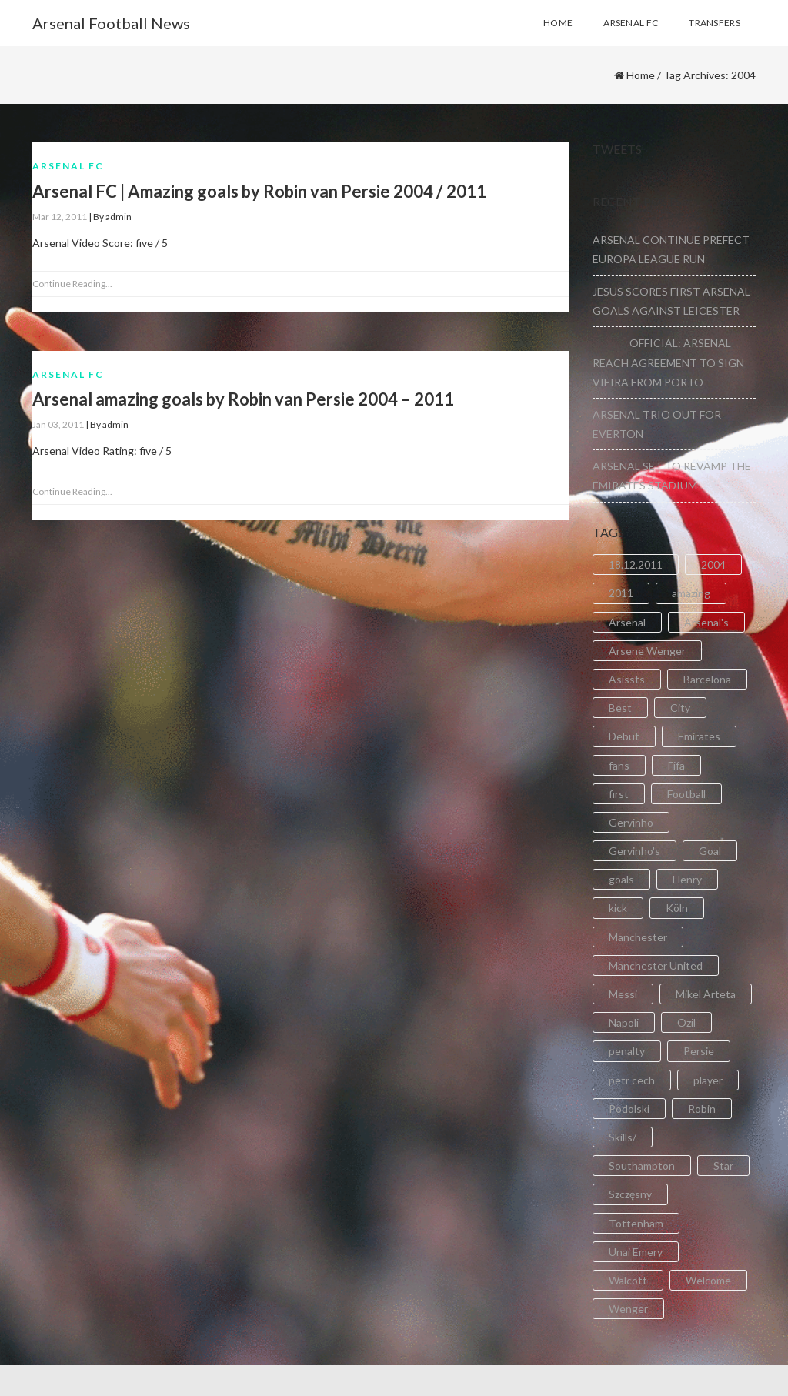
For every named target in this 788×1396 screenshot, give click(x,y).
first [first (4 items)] (619, 793)
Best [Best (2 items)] (620, 707)
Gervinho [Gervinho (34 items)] (631, 822)
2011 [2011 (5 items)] (621, 592)
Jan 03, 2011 (58, 424)
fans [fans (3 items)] (619, 765)
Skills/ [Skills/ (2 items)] (622, 1137)
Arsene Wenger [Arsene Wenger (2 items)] (647, 650)
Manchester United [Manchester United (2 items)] (656, 965)
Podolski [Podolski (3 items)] (629, 1108)
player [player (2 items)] (708, 1080)
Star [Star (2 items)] (723, 1165)
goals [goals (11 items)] (621, 879)
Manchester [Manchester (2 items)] (638, 936)
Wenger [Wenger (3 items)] (628, 1308)
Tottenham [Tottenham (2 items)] (636, 1223)
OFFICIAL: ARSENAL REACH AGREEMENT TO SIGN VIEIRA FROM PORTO (668, 362)
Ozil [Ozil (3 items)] (686, 1022)
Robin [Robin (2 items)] (702, 1108)
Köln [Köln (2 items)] (677, 907)
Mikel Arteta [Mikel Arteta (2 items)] (706, 993)
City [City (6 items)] (680, 707)
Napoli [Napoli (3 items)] (624, 1022)
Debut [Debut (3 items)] (624, 736)
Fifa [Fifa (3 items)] (676, 765)
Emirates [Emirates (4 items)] (699, 736)
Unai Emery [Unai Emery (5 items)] (636, 1251)
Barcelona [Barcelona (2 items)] (707, 679)
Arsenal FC (68, 166)
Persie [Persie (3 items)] (698, 1050)
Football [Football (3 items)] (686, 793)
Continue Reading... (72, 283)
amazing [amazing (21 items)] (691, 592)
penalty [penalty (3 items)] (627, 1050)
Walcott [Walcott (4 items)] (628, 1280)
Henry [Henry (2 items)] (687, 879)
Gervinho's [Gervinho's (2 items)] (634, 850)
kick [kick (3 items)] (618, 907)
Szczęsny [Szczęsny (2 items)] (630, 1194)
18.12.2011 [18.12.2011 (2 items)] (636, 564)
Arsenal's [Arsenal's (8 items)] (706, 622)
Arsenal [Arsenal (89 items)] (627, 622)
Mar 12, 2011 (59, 216)
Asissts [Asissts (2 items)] (627, 679)
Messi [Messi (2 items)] (623, 993)
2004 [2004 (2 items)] (713, 564)
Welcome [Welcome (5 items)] (708, 1280)
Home (640, 75)
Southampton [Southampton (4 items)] (642, 1165)
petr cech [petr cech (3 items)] (632, 1080)
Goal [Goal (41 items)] (710, 850)
